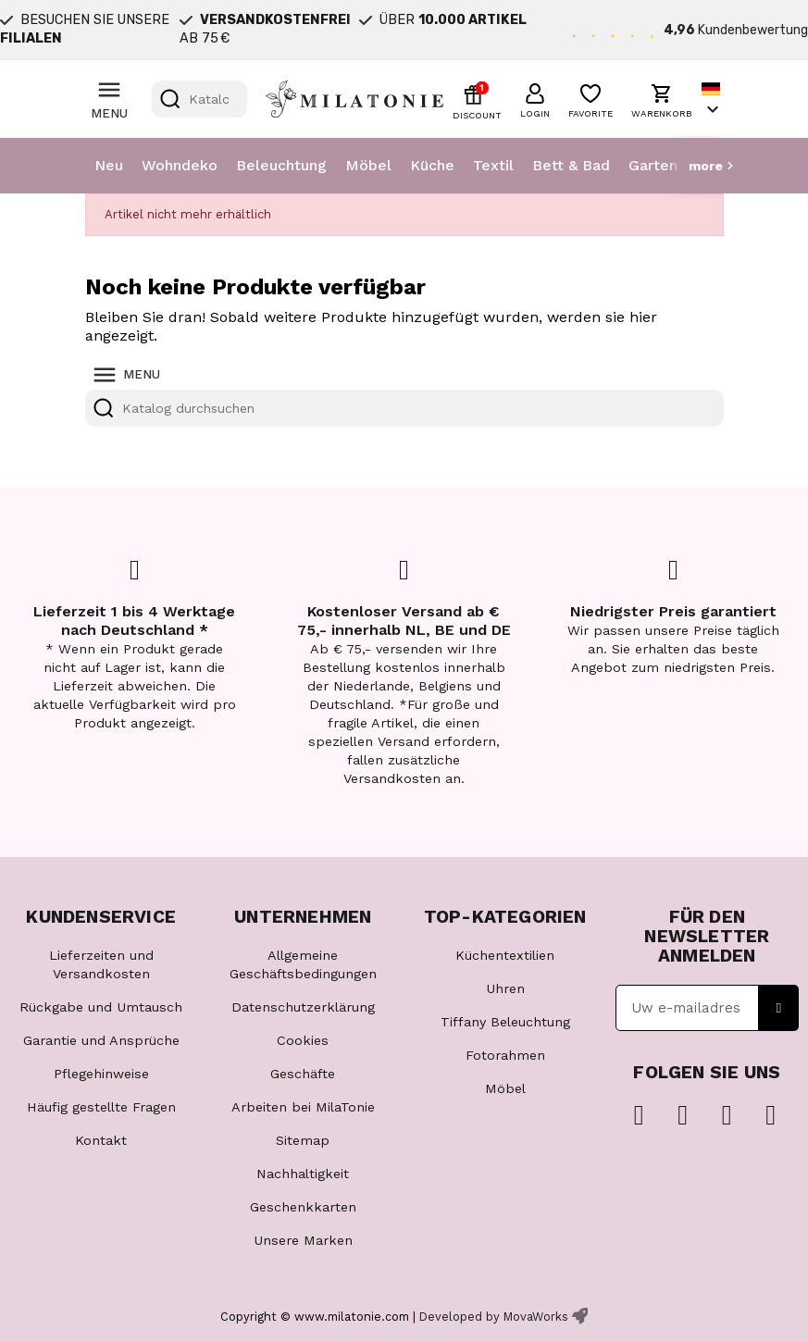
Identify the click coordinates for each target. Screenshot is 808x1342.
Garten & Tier (676, 165)
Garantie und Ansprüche (101, 1040)
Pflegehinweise (101, 1073)
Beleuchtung (281, 165)
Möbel (368, 165)
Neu (108, 165)
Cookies (303, 1040)
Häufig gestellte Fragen (101, 1107)
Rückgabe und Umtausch (100, 1007)
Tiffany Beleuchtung (505, 1021)
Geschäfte (302, 1073)
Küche (432, 165)
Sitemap (302, 1140)
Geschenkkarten (303, 1206)
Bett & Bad (571, 165)
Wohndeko (180, 165)
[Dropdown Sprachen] (713, 99)
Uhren (505, 988)
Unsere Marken (303, 1240)
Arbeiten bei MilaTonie (303, 1107)
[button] (535, 98)
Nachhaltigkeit (302, 1173)
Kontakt (101, 1140)
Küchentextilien (504, 955)
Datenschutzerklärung (303, 1007)
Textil (493, 165)
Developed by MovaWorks (493, 1316)
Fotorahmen (505, 1055)
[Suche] (199, 99)
